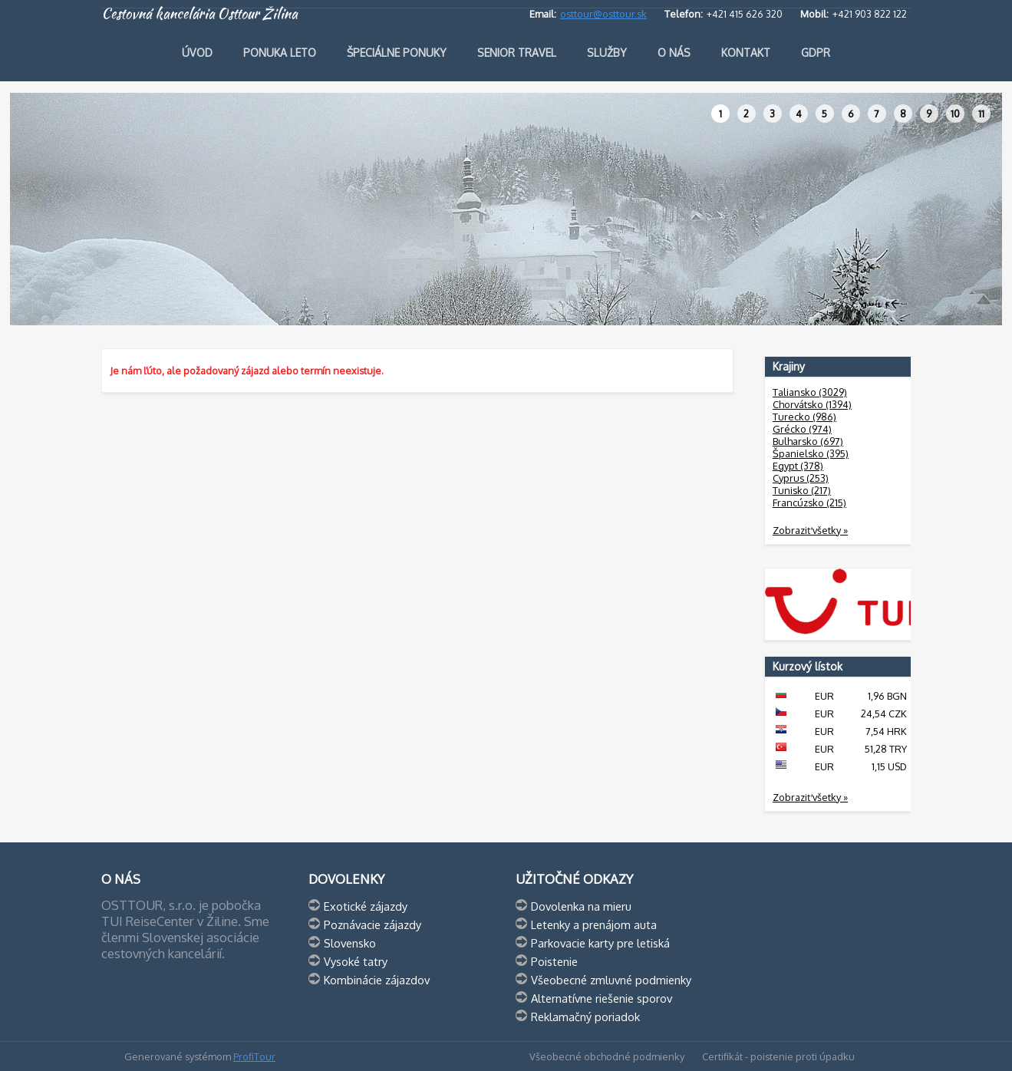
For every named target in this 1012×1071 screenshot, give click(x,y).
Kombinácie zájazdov (377, 980)
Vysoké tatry (355, 961)
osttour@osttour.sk (603, 14)
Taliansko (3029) (810, 392)
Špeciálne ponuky (397, 52)
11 (981, 113)
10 (955, 113)
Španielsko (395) (811, 453)
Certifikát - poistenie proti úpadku (778, 1056)
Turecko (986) (804, 416)
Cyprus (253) (801, 478)
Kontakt (745, 52)
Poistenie (554, 961)
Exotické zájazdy (365, 906)
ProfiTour (254, 1056)
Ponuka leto (279, 52)
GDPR (815, 52)
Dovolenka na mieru (581, 906)
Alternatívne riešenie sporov (601, 998)
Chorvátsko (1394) (812, 404)
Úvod (197, 52)
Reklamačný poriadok (585, 1016)
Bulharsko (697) (808, 441)
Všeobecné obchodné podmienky (606, 1056)
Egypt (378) (798, 466)
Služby (607, 52)
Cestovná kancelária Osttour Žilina (199, 14)
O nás (674, 52)
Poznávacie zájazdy (372, 924)
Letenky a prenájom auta (594, 924)
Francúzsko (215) (809, 502)
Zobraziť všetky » (810, 530)
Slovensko (350, 943)
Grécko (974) (802, 429)
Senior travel (516, 52)
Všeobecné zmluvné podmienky (611, 980)
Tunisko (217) (802, 490)
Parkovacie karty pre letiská (600, 943)
